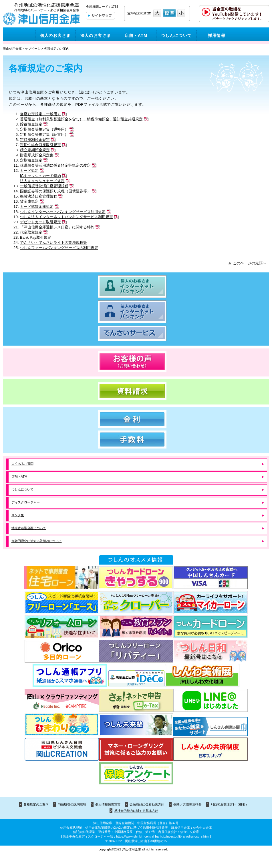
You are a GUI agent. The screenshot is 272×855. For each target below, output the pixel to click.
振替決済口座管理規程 (38, 196)
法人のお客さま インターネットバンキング (136, 311)
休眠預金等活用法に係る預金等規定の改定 (55, 165)
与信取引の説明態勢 (72, 804)
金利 (136, 419)
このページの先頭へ (249, 263)
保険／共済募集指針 (187, 804)
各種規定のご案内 (36, 804)
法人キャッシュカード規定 (42, 181)
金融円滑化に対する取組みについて (36, 541)
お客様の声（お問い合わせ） (136, 361)
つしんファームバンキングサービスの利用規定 (59, 248)
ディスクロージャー (25, 502)
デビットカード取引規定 (40, 222)
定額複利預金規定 (35, 139)
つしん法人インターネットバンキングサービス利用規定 (66, 217)
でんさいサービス (136, 333)
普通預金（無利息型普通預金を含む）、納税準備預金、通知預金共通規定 (81, 119)
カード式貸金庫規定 (36, 206)
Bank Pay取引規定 (35, 237)
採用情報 (217, 35)
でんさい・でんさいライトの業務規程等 (53, 242)
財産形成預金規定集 (36, 155)
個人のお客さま (55, 35)
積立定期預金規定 (35, 150)
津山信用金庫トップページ (22, 48)
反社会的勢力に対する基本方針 (136, 810)
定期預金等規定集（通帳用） (44, 129)
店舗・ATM (136, 35)
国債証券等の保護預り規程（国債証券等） (55, 191)
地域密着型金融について (28, 528)
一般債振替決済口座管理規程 (44, 186)
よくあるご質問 (22, 463)
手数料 (136, 440)
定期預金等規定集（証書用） (44, 134)
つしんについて (176, 35)
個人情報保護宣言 (107, 804)
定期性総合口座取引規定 (40, 145)
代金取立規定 (31, 232)
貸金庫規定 (29, 201)
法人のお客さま (95, 35)
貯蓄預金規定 (31, 124)
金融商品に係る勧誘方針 (147, 804)
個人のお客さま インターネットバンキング (136, 286)
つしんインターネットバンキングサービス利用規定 (63, 212)
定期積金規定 (31, 160)
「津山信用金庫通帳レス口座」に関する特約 (57, 227)
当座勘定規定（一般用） (40, 114)
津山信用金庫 (41, 15)
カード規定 (29, 170)
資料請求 (136, 391)
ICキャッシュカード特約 (40, 176)
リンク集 (17, 515)
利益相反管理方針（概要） (230, 804)
